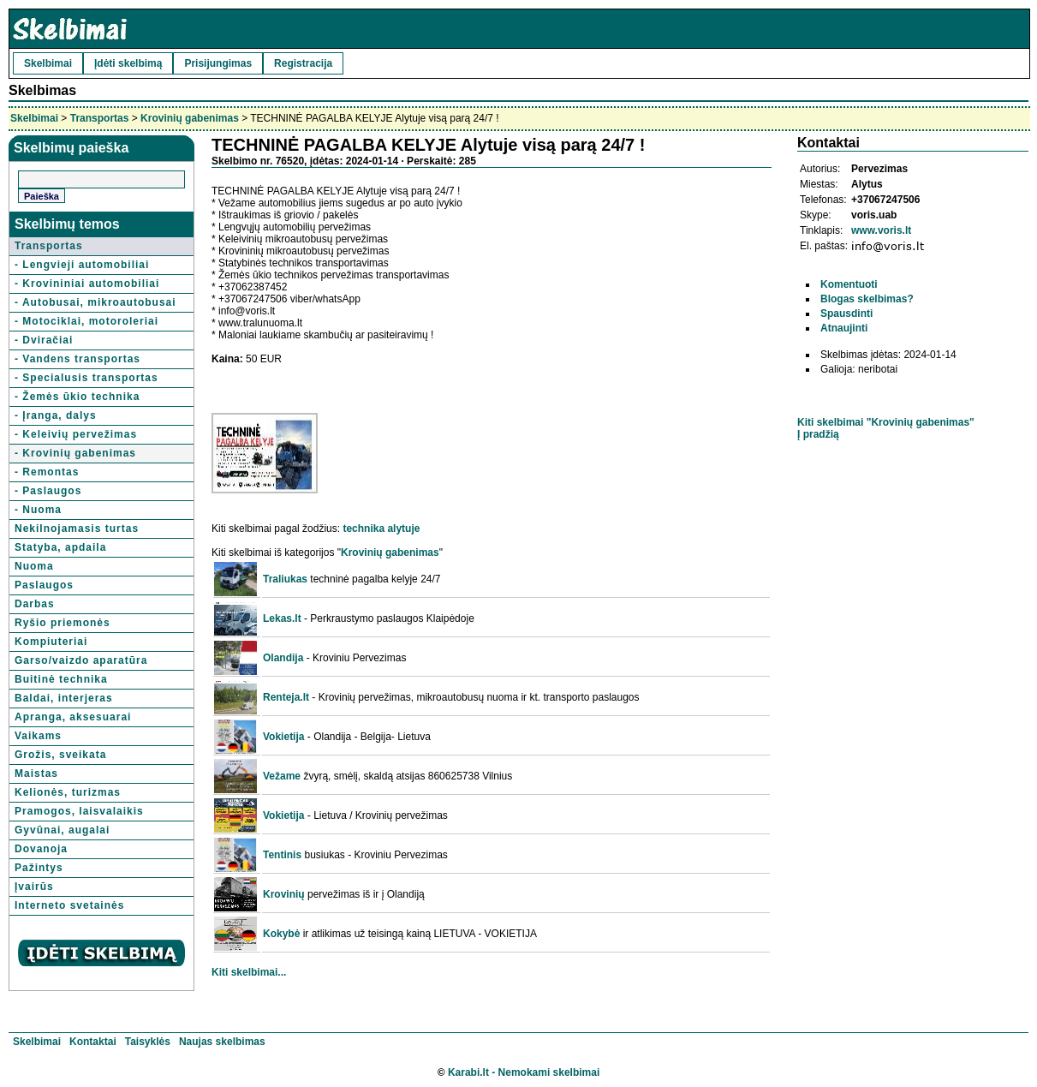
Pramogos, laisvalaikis (79, 811)
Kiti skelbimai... (249, 972)
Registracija (303, 63)
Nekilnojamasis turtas (77, 529)
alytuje (403, 529)
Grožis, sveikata (60, 755)
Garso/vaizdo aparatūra (81, 660)
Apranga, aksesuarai (73, 717)
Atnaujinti (843, 328)
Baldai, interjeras (64, 698)
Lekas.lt (282, 618)
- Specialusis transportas (86, 378)
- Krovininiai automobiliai (87, 284)
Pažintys (39, 868)
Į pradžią (818, 434)
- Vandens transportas (77, 359)
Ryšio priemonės (62, 623)
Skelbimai (48, 63)
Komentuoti (849, 284)
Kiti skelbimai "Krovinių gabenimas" (885, 422)
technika (363, 529)
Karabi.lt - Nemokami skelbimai (523, 1072)
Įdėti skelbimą (128, 63)
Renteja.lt (286, 697)
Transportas (99, 118)
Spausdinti (846, 314)
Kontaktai (92, 1042)
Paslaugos (44, 585)
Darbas (35, 604)
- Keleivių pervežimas (76, 434)
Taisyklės (147, 1042)
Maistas (36, 773)
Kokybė (281, 934)
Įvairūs (34, 887)
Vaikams (38, 736)
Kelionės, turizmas (68, 792)
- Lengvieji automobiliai (82, 265)
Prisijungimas (218, 63)
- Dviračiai (44, 340)
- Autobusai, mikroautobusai (95, 302)
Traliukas (285, 579)
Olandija (283, 658)
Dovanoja (41, 849)
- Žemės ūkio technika (77, 397)
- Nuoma (38, 510)
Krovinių (284, 894)
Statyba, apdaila (60, 547)
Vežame (282, 776)
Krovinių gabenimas (189, 118)
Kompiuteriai (51, 642)
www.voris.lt (881, 230)
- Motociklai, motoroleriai (86, 321)
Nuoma (34, 566)
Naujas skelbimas (222, 1042)
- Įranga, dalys (56, 415)
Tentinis (282, 855)
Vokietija (283, 737)
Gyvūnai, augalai (62, 830)
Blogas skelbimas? (867, 299)
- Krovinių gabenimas (75, 453)
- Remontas (47, 472)
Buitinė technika (61, 679)
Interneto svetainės (69, 905)
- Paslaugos (48, 491)
